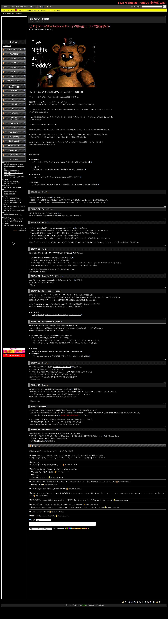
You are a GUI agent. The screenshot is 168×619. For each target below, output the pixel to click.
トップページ (7, 46)
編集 (17, 6)
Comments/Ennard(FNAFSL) (13, 214)
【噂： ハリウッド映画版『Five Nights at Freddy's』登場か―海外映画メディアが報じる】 (62, 162)
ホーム (6, 6)
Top (4, 13)
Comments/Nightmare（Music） (14, 225)
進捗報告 (70, 253)
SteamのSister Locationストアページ (63, 228)
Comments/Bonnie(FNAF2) (12, 200)
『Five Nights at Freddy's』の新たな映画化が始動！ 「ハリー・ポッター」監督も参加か (61, 356)
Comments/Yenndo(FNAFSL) (13, 187)
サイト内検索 (135, 6)
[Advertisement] (14, 28)
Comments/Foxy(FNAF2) (12, 198)
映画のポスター (99, 436)
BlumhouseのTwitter (52, 415)
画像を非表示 (69, 451)
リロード (12, 6)
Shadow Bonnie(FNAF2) (11, 171)
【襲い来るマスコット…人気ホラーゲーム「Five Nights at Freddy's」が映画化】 (59, 169)
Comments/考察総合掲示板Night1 (14, 210)
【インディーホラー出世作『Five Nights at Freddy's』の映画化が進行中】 (56, 177)
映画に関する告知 (63, 325)
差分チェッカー (8, 10)
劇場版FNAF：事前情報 (39, 19)
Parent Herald (53, 213)
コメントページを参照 (57, 451)
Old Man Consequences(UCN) (13, 219)
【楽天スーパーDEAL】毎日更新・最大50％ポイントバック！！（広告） (39, 10)
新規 (21, 6)
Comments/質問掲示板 (11, 181)
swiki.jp (83, 605)
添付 (25, 6)
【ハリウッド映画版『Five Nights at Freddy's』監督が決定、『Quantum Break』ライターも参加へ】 (65, 184)
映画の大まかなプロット (66, 280)
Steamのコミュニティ (44, 197)
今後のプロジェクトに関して (62, 367)
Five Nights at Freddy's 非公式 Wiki (141, 2)
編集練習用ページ (9, 175)
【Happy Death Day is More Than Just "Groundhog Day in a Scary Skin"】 (57, 315)
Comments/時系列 (9, 194)
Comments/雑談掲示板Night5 (13, 221)
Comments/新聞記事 (10, 191)
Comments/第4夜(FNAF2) (12, 183)
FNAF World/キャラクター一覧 (13, 173)
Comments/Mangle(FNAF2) (12, 202)
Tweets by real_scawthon (37, 271)
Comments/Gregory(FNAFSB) (13, 164)
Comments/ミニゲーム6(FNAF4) (14, 177)
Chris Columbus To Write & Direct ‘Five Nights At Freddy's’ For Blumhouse (57, 351)
